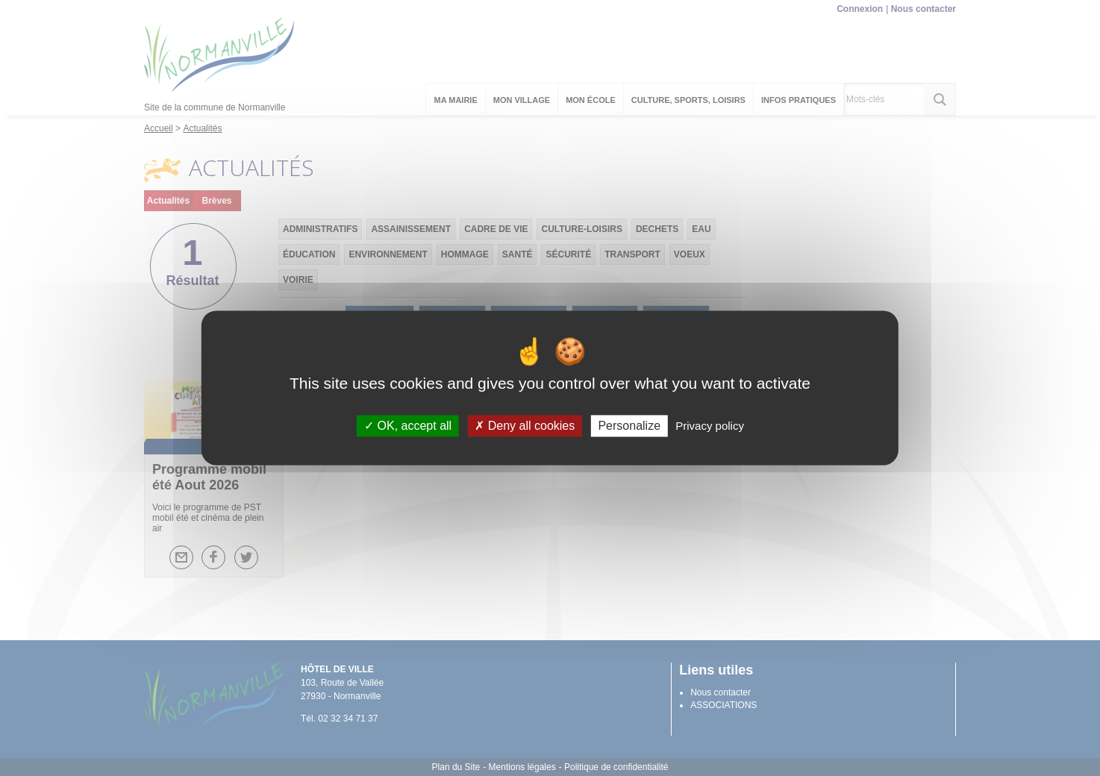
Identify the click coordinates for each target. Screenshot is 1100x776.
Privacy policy (709, 425)
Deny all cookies (525, 425)
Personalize (629, 425)
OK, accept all (407, 425)
